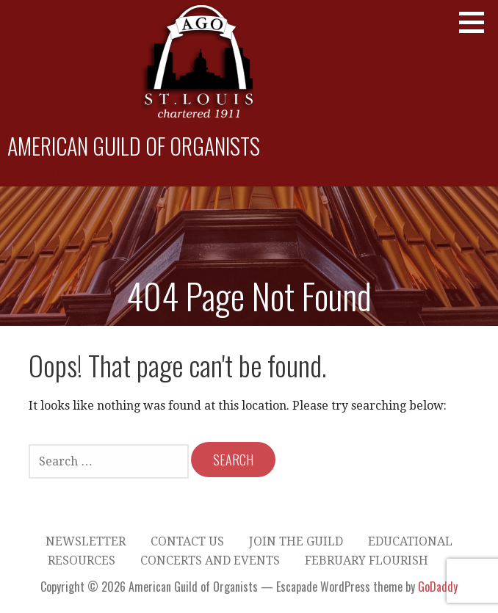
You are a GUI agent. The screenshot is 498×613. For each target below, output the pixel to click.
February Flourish (366, 560)
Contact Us (187, 541)
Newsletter (86, 541)
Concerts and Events (210, 560)
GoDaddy (438, 586)
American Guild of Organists (133, 145)
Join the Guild (296, 541)
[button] (476, 22)
